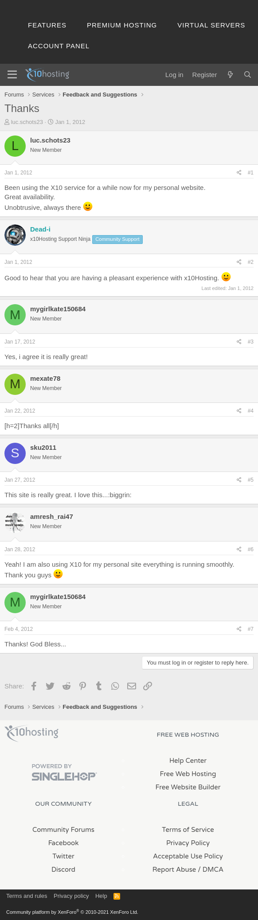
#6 (251, 549)
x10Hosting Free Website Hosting (31, 733)
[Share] (239, 173)
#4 (251, 411)
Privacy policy (71, 896)
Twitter (63, 856)
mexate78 (45, 378)
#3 (251, 342)
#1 (251, 173)
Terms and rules (26, 896)
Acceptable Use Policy (188, 856)
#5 (251, 480)
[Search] (247, 74)
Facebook (63, 843)
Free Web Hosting (188, 774)
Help (101, 896)
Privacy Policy (188, 843)
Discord (63, 870)
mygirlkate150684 (58, 309)
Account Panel (59, 46)
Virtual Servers (211, 25)
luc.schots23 (27, 122)
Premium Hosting (122, 25)
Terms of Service (188, 830)
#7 (251, 629)
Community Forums (63, 830)
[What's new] (229, 74)
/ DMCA (210, 870)
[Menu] (12, 75)
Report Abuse (174, 870)
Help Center (188, 761)
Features (47, 25)
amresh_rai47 (51, 516)
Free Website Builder (187, 787)
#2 (251, 262)
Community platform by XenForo (72, 912)
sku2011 (43, 447)
